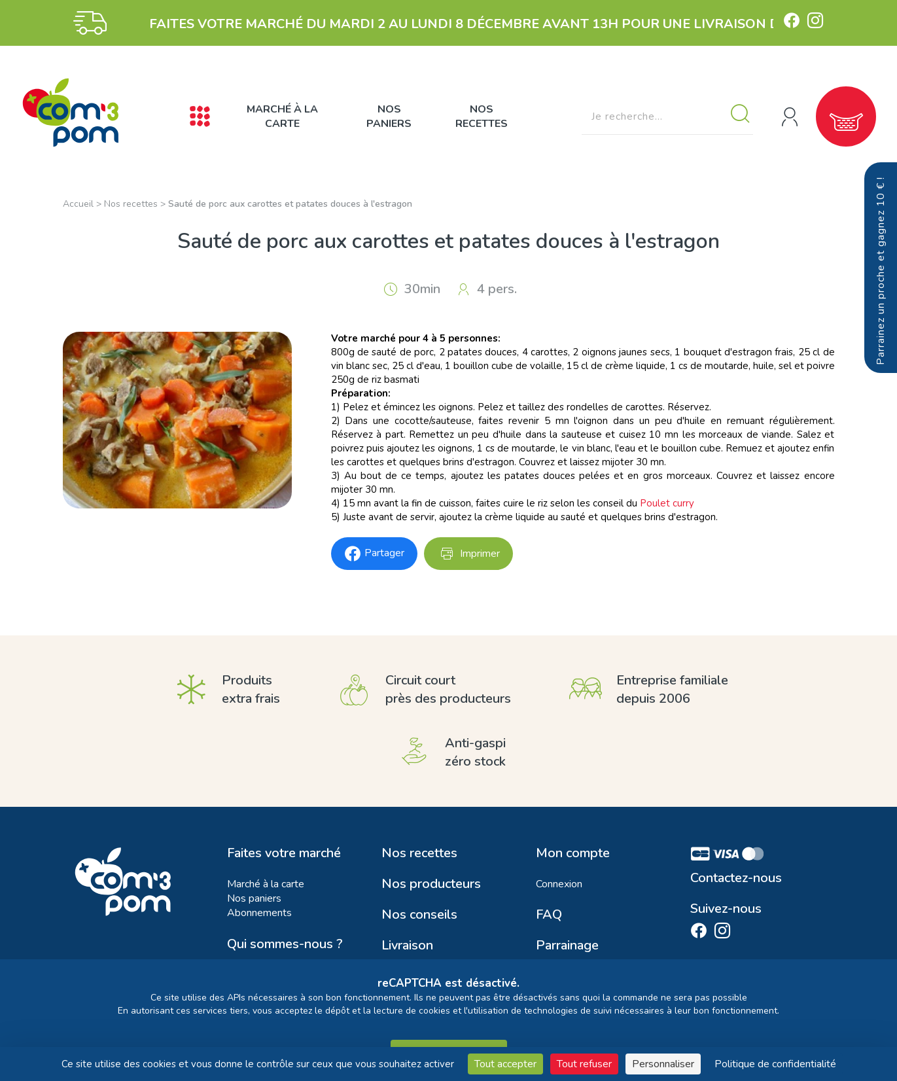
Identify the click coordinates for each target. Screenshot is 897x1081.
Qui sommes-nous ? (285, 944)
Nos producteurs (431, 884)
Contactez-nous (736, 878)
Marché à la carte (282, 116)
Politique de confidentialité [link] (775, 1064)
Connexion (559, 884)
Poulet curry (667, 503)
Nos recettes (481, 116)
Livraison (407, 945)
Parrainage (567, 945)
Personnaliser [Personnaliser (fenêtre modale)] (663, 1064)
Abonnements (259, 913)
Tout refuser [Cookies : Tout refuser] (584, 1064)
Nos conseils (419, 915)
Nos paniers (389, 116)
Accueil (78, 204)
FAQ (549, 915)
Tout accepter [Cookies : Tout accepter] (505, 1064)
